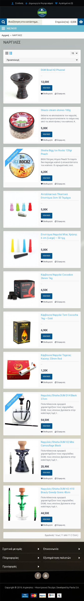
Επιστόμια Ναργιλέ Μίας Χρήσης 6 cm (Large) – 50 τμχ (59, 236)
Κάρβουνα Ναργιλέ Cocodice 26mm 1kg (57, 276)
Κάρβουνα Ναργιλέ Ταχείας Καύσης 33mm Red (56, 357)
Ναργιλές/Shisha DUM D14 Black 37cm (59, 397)
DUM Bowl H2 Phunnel (53, 69)
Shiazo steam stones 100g (55, 110)
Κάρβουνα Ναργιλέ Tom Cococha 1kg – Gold (59, 316)
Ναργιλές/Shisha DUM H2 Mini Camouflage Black (57, 444)
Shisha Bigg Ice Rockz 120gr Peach (56, 152)
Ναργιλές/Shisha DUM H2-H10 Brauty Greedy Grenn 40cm (57, 490)
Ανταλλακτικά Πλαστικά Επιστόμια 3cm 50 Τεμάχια (56, 196)
